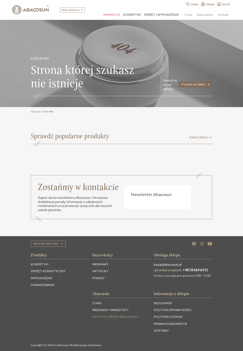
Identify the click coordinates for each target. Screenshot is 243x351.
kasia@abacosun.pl (168, 264)
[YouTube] (210, 243)
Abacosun (36, 111)
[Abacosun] (30, 10)
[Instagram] (202, 243)
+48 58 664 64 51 (195, 270)
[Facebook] (194, 243)
